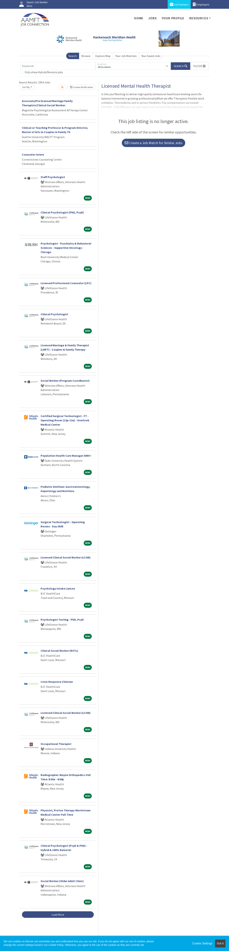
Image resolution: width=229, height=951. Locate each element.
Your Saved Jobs (150, 56)
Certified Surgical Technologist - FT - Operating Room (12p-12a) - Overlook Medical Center (65, 420)
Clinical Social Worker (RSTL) (59, 650)
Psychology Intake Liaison (58, 588)
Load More (58, 914)
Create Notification (81, 87)
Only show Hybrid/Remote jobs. (44, 72)
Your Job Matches (126, 56)
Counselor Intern (33, 154)
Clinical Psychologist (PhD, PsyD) (62, 212)
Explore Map (103, 56)
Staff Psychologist (53, 177)
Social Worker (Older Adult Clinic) (62, 881)
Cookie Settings (202, 943)
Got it (220, 943)
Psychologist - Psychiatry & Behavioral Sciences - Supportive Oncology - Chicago (66, 248)
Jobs (152, 18)
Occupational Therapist (56, 744)
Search (73, 56)
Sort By (26, 87)
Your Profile (173, 18)
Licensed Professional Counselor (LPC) (66, 283)
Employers (201, 4)
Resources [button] (198, 18)
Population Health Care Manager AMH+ (66, 455)
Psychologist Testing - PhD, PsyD (62, 619)
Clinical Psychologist (54, 314)
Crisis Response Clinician (57, 681)
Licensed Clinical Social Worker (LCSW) (66, 557)
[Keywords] (58, 66)
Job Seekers (179, 4)
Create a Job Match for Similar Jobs (153, 143)
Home (138, 18)
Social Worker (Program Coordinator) (65, 380)
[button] (199, 66)
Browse (86, 56)
